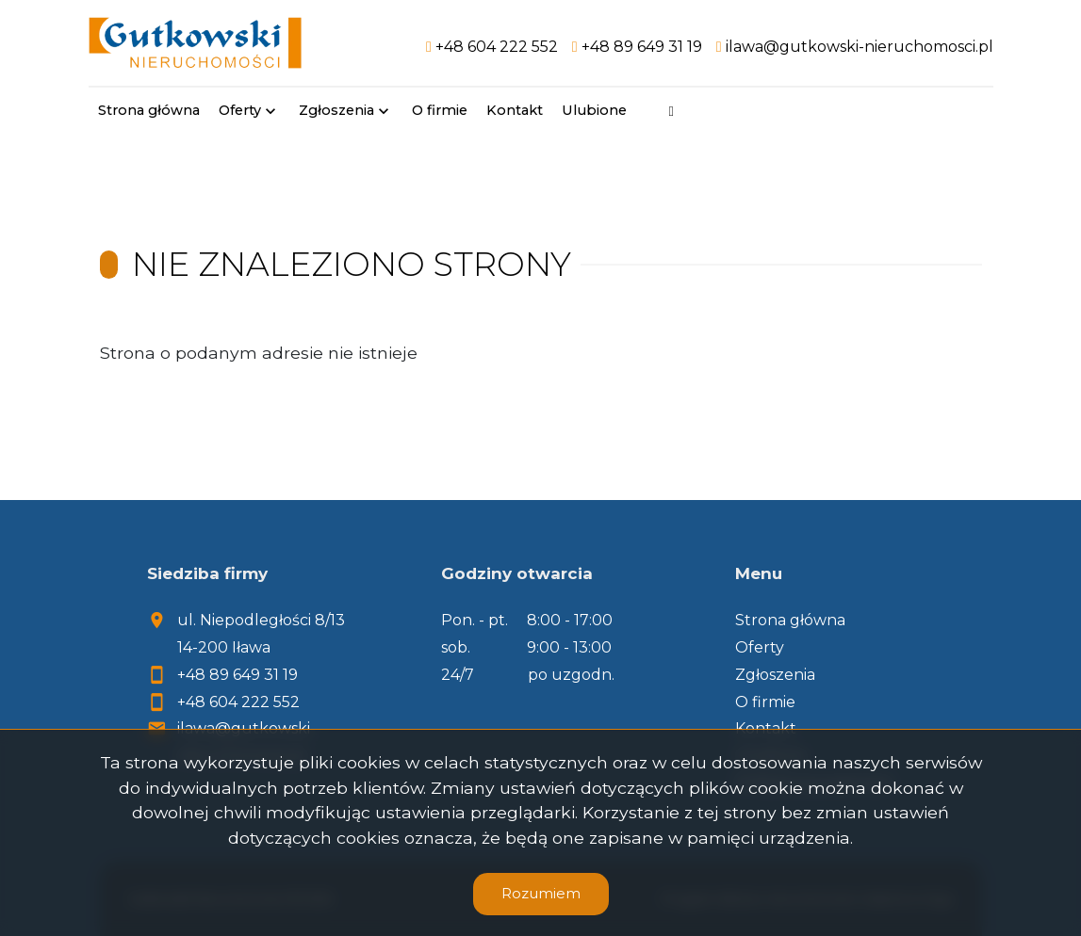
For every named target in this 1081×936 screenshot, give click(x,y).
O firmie (439, 110)
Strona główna (149, 110)
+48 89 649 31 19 (237, 675)
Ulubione (594, 110)
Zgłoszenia (336, 110)
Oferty (240, 110)
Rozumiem (541, 893)
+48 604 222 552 (238, 702)
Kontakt (514, 110)
